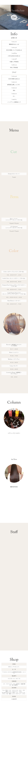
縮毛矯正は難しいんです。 (14, 85)
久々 (14, 96)
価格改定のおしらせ (14, 44)
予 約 (14, 17)
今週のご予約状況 (14, 62)
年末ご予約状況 (14, 67)
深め (14, 90)
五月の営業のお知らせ (14, 79)
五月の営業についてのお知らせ (14, 50)
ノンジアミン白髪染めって (14, 102)
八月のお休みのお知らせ (14, 56)
